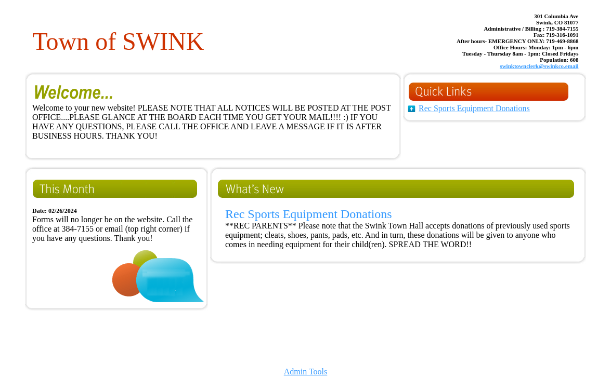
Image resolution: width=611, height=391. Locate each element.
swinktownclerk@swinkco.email (539, 66)
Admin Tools (305, 371)
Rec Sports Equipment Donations (474, 108)
